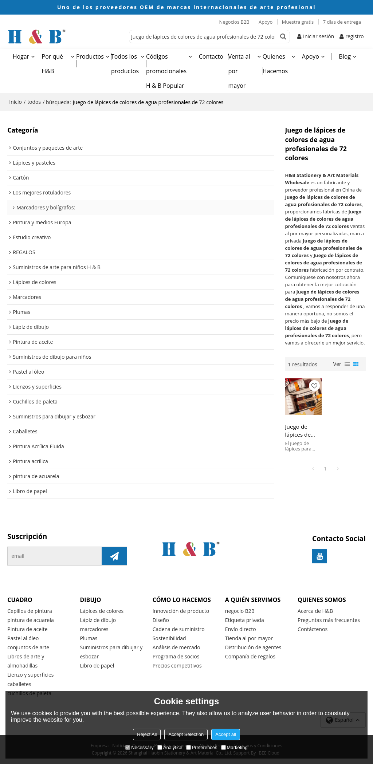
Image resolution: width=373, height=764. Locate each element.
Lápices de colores (101, 610)
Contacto (211, 56)
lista (347, 364)
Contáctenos (312, 629)
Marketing (234, 747)
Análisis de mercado (176, 647)
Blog (345, 56)
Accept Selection (186, 734)
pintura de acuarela (30, 620)
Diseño (161, 620)
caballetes (19, 684)
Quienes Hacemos (275, 63)
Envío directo (240, 629)
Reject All (147, 734)
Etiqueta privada (244, 620)
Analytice (169, 747)
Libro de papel (97, 665)
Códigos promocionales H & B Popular (166, 71)
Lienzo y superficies (30, 674)
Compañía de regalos (250, 656)
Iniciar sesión (318, 36)
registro (354, 36)
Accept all (225, 734)
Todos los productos (125, 63)
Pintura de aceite (27, 629)
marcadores (94, 629)
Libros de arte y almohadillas (25, 661)
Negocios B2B (234, 22)
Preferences (201, 747)
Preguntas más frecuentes (329, 620)
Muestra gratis (298, 22)
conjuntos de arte (28, 647)
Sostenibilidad (169, 638)
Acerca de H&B (315, 610)
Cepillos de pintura (29, 610)
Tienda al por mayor (249, 638)
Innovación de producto (181, 610)
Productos (90, 56)
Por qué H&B (52, 63)
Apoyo (265, 22)
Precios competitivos (177, 665)
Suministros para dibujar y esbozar (111, 652)
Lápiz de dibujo (98, 620)
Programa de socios (176, 656)
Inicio (15, 101)
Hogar (21, 56)
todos (34, 101)
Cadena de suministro (179, 629)
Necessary (139, 747)
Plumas (88, 638)
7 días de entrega (342, 22)
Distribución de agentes (253, 647)
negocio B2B (240, 610)
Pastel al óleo (23, 638)
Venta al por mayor (239, 71)
